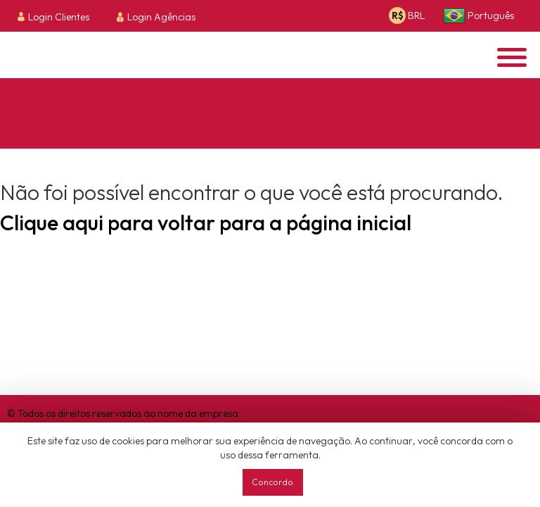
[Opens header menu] (512, 57)
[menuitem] (57, 16)
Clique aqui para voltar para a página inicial (205, 222)
